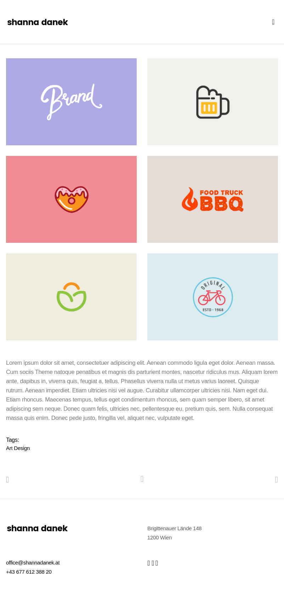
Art (9, 448)
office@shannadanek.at (32, 563)
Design (22, 448)
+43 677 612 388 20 (28, 572)
